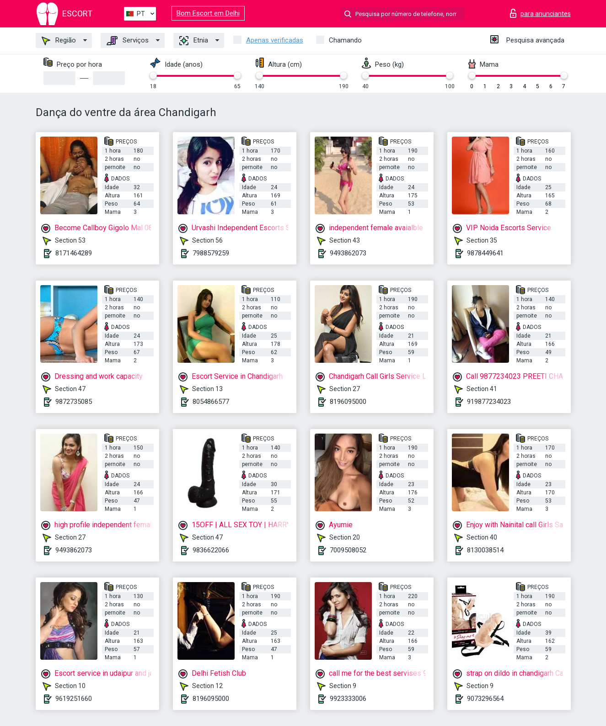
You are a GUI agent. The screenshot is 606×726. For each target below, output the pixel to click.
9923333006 (348, 698)
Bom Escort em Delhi (208, 13)
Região (59, 40)
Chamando (345, 40)
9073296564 (485, 698)
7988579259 (211, 253)
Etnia (193, 40)
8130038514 (485, 550)
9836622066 (211, 550)
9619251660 (73, 698)
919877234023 (489, 401)
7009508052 (348, 550)
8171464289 (73, 253)
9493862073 (348, 253)
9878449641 (485, 253)
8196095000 (348, 401)
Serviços (128, 40)
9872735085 (73, 401)
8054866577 (211, 401)
